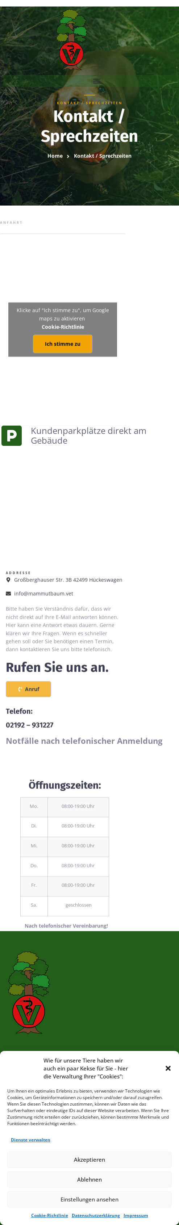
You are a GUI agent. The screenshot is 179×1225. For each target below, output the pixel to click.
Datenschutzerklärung (96, 1215)
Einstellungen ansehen (89, 1199)
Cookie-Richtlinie (49, 1215)
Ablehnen (89, 1179)
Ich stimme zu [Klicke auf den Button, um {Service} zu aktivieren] (62, 362)
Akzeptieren (89, 1159)
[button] (168, 1068)
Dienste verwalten (30, 1140)
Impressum (136, 1215)
